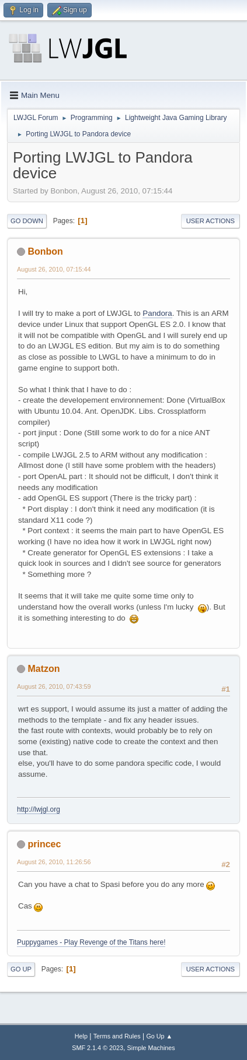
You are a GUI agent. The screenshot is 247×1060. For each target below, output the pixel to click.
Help (81, 1036)
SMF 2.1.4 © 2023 (97, 1047)
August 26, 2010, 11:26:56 (54, 861)
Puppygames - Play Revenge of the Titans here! (91, 942)
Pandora (157, 313)
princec (44, 844)
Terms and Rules (117, 1036)
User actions (210, 220)
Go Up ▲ (159, 1036)
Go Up (21, 969)
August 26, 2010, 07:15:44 (54, 269)
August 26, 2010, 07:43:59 (54, 686)
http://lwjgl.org (38, 809)
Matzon (43, 669)
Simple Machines (151, 1047)
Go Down (27, 220)
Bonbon (44, 251)
